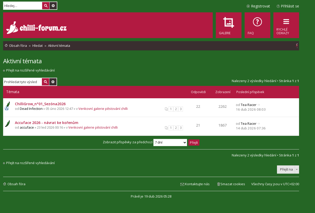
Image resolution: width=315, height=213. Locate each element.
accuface (27, 127)
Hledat (45, 5)
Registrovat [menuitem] (260, 6)
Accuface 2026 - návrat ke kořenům (46, 122)
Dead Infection (31, 108)
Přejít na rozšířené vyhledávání (30, 70)
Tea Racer (248, 104)
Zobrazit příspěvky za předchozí (145, 142)
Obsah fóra (16, 184)
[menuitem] (257, 25)
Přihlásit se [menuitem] (290, 6)
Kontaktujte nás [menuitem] (197, 184)
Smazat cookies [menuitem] (232, 184)
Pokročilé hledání (53, 5)
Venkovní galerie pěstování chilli (103, 108)
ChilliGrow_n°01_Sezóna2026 (40, 103)
